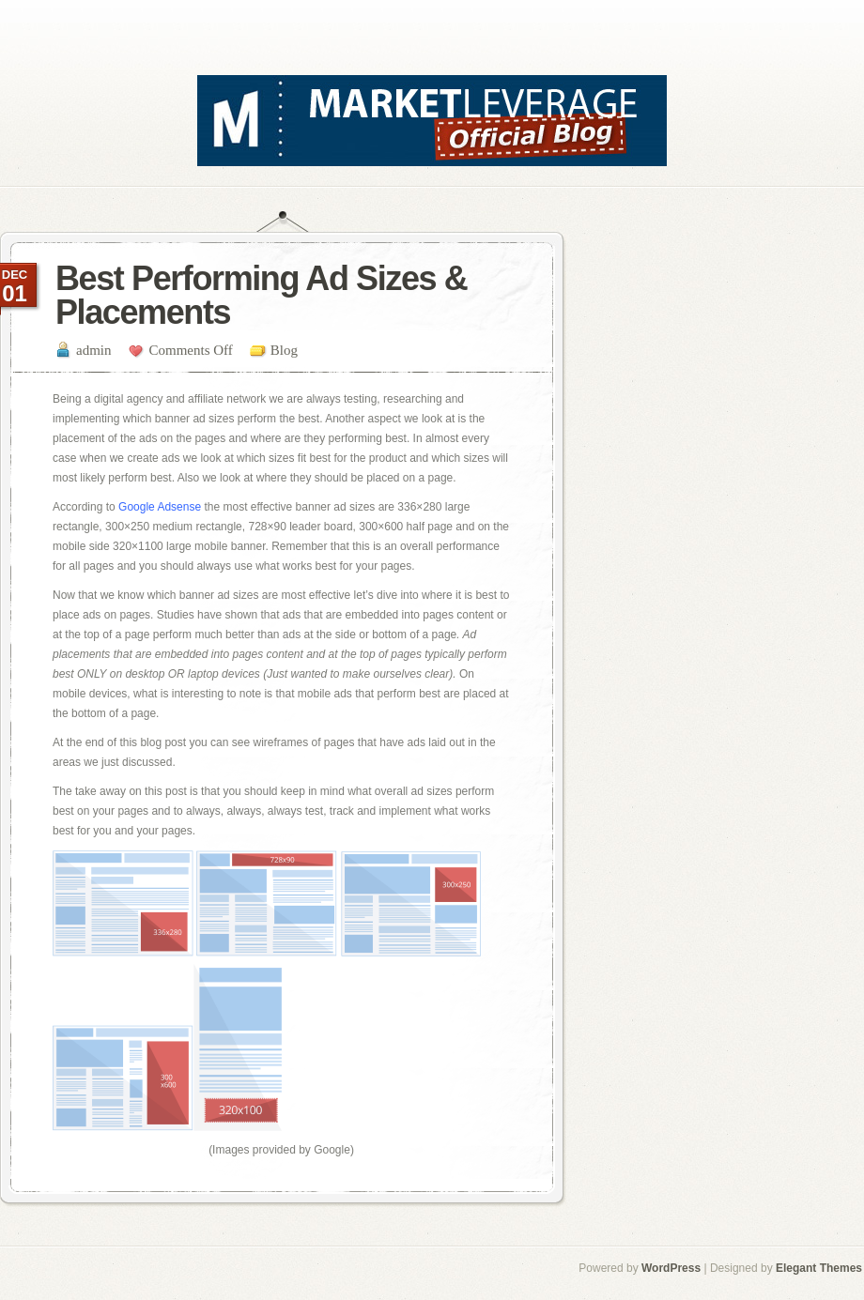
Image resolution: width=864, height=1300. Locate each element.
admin (94, 350)
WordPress (671, 1268)
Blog (284, 350)
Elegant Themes (819, 1268)
